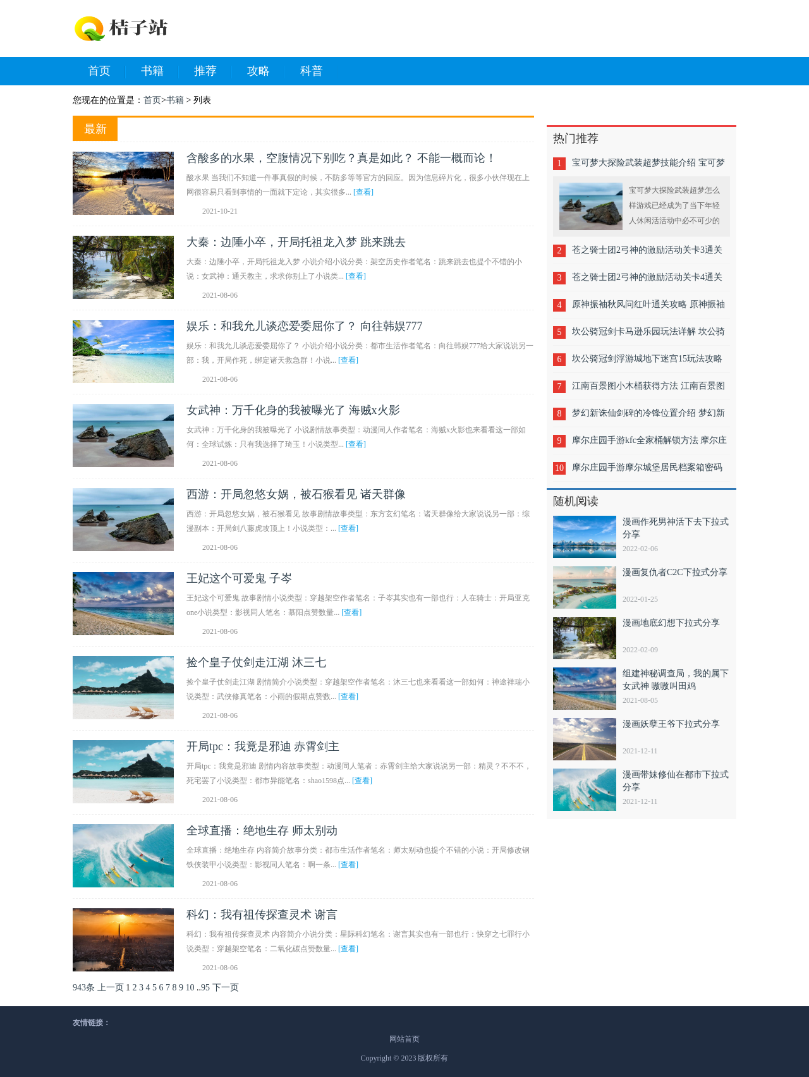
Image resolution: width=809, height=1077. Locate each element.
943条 (84, 987)
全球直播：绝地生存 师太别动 (262, 830)
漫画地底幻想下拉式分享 (671, 623)
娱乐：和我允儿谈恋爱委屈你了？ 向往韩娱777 (304, 326)
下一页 (225, 987)
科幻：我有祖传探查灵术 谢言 (262, 914)
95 (205, 987)
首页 (107, 71)
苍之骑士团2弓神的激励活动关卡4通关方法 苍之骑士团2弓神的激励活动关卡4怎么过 (648, 281)
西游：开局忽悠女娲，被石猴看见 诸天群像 (296, 494)
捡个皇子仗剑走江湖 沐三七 (256, 662)
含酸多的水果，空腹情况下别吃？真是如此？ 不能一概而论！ (341, 158)
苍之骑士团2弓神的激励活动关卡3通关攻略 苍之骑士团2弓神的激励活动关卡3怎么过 (648, 254)
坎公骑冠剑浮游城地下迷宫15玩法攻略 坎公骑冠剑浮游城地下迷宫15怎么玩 (647, 363)
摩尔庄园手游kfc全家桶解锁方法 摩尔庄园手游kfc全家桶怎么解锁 (649, 444)
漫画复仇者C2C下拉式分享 (675, 572)
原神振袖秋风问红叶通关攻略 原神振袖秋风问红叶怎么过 (648, 309)
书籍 (160, 71)
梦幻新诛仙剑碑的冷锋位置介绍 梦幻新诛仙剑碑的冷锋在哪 (648, 417)
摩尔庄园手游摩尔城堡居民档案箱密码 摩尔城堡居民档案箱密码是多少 (647, 472)
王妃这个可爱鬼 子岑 (239, 578)
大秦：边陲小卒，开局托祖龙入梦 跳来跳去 (296, 242)
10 (190, 987)
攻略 (266, 71)
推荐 (213, 71)
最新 (95, 129)
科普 (319, 71)
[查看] (363, 192)
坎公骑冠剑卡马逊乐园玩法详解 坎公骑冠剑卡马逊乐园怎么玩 (648, 336)
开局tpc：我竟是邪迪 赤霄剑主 (263, 746)
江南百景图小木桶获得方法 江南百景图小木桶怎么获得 (648, 390)
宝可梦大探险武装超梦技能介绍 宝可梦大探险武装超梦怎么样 (648, 167)
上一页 (110, 987)
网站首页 (404, 1039)
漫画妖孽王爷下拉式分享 (671, 724)
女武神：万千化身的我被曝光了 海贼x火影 (293, 410)
